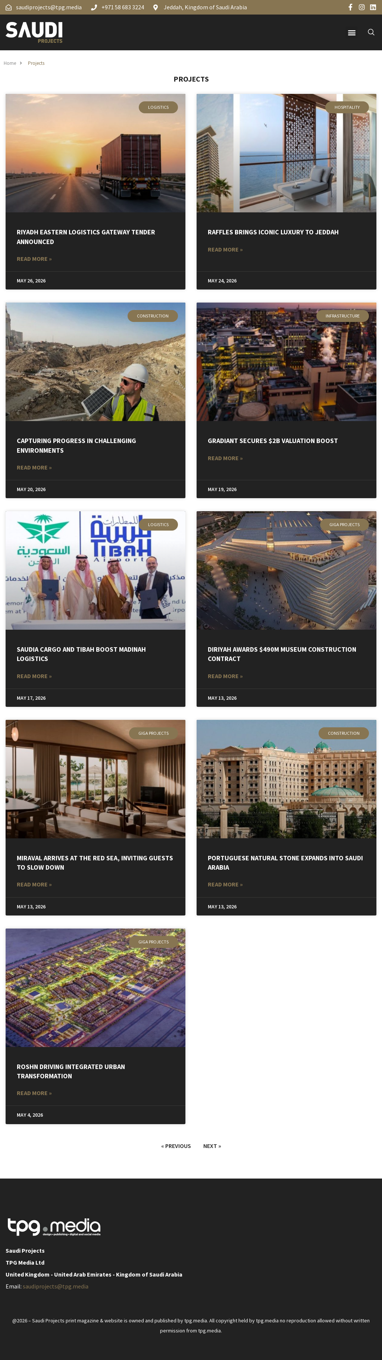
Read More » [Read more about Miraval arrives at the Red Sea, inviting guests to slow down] (34, 884)
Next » (212, 1145)
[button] (351, 32)
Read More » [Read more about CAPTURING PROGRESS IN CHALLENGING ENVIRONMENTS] (34, 467)
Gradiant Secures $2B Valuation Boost (273, 440)
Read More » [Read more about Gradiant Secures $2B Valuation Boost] (225, 458)
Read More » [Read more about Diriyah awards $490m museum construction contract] (225, 676)
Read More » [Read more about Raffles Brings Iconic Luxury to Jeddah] (225, 249)
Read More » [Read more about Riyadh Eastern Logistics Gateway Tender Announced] (34, 258)
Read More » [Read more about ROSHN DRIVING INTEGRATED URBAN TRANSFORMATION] (34, 1093)
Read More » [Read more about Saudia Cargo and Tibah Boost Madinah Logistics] (34, 676)
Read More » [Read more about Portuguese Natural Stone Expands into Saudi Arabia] (225, 884)
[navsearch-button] (367, 32)
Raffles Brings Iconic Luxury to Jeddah (273, 232)
